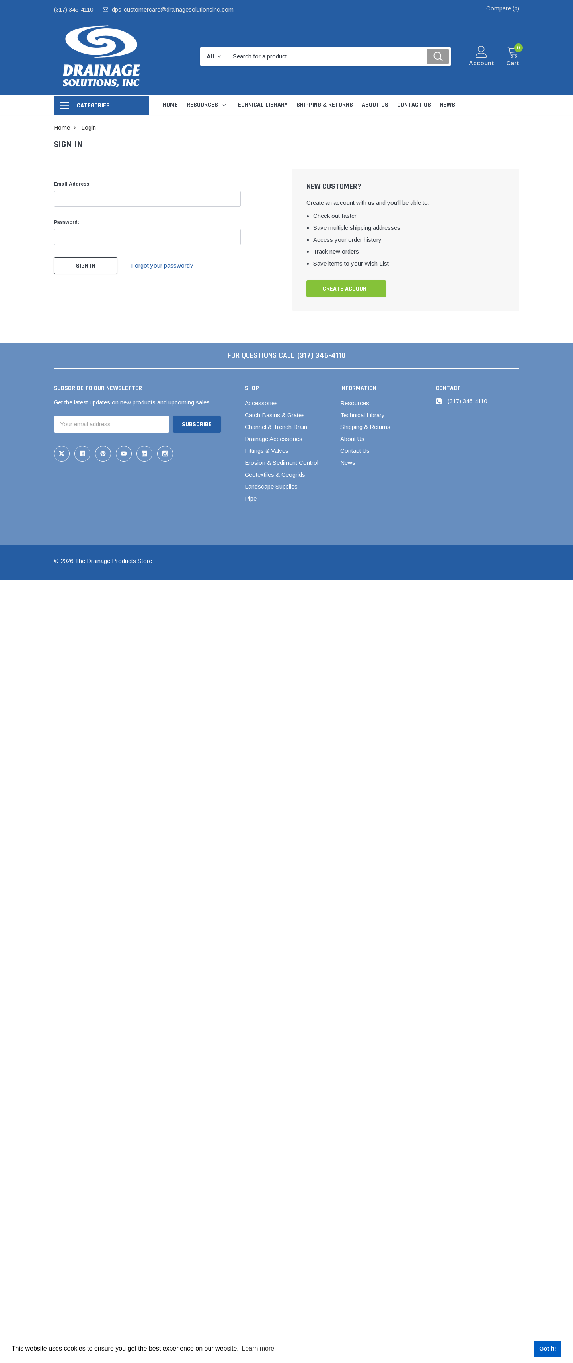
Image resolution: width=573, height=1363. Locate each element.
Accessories (261, 403)
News (347, 462)
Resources (202, 105)
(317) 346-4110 (73, 9)
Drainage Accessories (273, 438)
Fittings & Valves (266, 450)
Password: (66, 222)
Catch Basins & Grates (275, 415)
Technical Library (362, 415)
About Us (352, 438)
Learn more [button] (258, 1348)
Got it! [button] (547, 1349)
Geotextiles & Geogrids (275, 474)
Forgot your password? (162, 265)
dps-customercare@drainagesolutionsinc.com (173, 9)
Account (481, 63)
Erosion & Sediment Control (281, 462)
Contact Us (355, 450)
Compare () (502, 8)
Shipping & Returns (365, 426)
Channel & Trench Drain (276, 426)
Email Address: (72, 184)
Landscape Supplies (271, 486)
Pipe (251, 498)
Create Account (346, 289)
